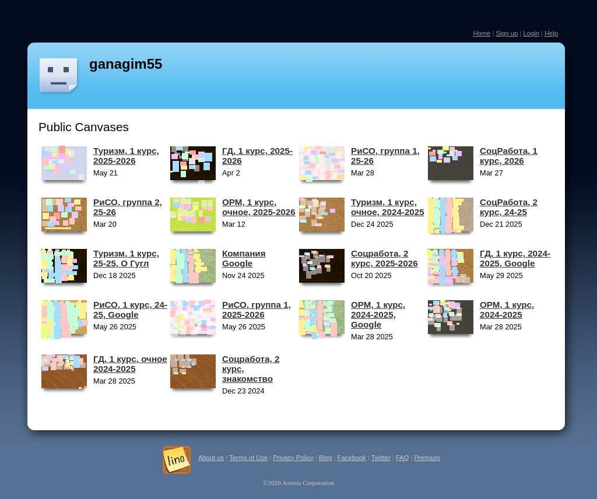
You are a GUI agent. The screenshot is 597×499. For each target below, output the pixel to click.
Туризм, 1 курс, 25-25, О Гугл (126, 258)
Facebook (352, 457)
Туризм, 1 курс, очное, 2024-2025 (387, 207)
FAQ (402, 457)
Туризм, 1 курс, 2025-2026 (126, 156)
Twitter (381, 457)
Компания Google (244, 258)
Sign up (507, 33)
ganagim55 (125, 64)
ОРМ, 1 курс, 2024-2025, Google (378, 314)
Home (481, 33)
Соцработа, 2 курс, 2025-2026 (384, 258)
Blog (325, 457)
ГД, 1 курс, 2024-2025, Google (515, 258)
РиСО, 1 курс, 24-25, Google (130, 309)
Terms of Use (248, 457)
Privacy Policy (293, 457)
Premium (427, 457)
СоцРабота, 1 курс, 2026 (509, 156)
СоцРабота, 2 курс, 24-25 (509, 207)
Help (551, 33)
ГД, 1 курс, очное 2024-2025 (130, 364)
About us (211, 457)
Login (531, 33)
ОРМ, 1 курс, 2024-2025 (507, 309)
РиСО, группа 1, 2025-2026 (256, 309)
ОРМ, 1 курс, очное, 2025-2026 (259, 207)
